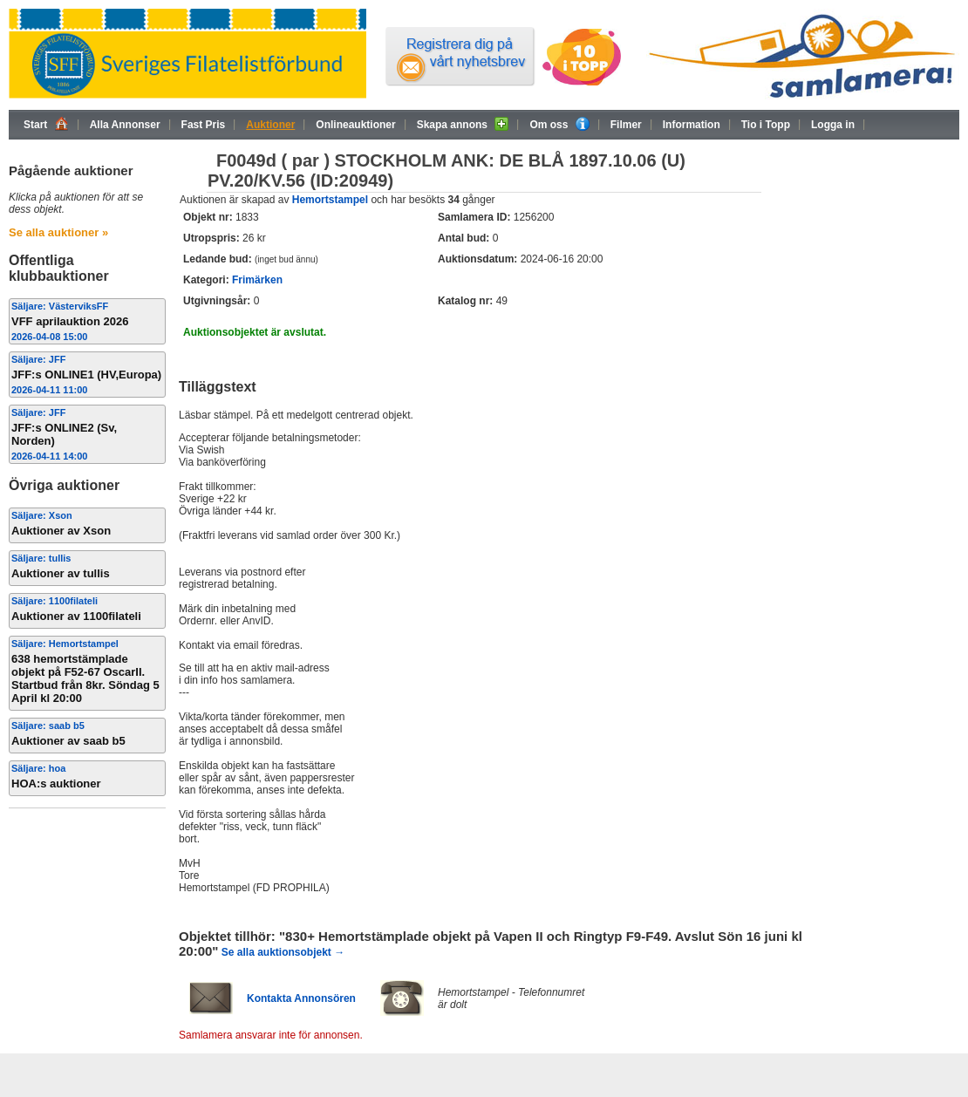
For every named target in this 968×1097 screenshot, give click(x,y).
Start (46, 124)
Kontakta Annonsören (301, 998)
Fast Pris (203, 125)
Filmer (626, 125)
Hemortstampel (330, 200)
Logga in (833, 125)
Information (691, 125)
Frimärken (257, 280)
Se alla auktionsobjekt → (283, 952)
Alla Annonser (125, 125)
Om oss (559, 124)
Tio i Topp (765, 125)
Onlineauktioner (355, 125)
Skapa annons (463, 124)
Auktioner (270, 125)
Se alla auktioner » (58, 232)
